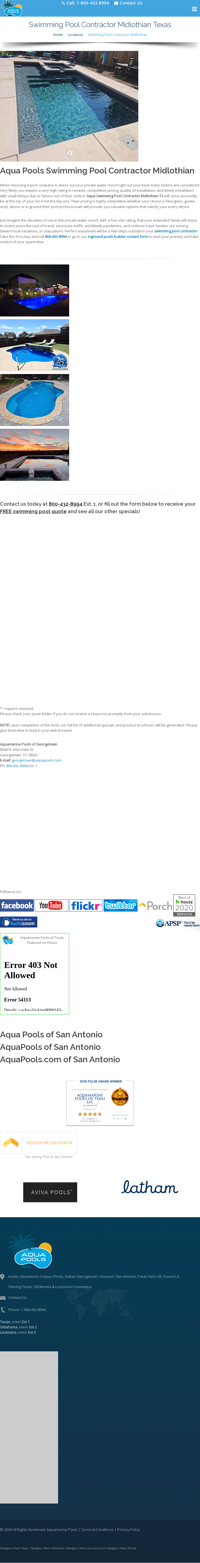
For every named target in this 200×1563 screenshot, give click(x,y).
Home (58, 34)
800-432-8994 (65, 504)
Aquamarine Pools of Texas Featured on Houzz (42, 940)
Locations (75, 34)
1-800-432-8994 (33, 1309)
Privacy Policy (128, 1529)
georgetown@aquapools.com (36, 760)
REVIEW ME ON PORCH (49, 1143)
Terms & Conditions (97, 1529)
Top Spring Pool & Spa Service (49, 1157)
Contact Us (17, 1297)
